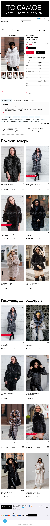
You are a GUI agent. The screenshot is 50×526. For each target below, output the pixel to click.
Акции (23, 29)
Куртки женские (24, 117)
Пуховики (35, 29)
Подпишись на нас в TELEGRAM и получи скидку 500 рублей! (12, 130)
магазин (17, 90)
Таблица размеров (29, 49)
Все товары (38, 117)
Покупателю (26, 25)
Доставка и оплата (13, 25)
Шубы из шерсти (16, 117)
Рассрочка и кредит (6, 100)
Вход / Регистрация (46, 18)
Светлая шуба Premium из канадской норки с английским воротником (33, 493)
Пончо (26, 29)
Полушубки (30, 29)
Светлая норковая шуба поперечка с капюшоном (6, 284)
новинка (2, 273)
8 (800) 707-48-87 (32, 92)
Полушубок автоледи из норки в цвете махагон (8, 234)
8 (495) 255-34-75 (32, 91)
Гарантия (6, 25)
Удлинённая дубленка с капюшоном (6, 493)
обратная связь (32, 515)
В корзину (40, 52)
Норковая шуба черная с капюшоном (31, 234)
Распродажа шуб (4, 119)
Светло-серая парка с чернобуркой (31, 345)
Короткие (43, 119)
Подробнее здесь (7, 112)
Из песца (3, 121)
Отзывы (32, 100)
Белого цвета (37, 121)
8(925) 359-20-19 (44, 506)
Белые (31, 121)
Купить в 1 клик (30, 52)
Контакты (20, 25)
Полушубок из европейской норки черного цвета (7, 185)
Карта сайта (40, 517)
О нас (2, 25)
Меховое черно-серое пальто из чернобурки (33, 185)
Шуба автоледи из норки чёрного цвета (31, 443)
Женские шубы (8, 117)
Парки (11, 29)
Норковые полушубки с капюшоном (16, 119)
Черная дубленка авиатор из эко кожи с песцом (32, 394)
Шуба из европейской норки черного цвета (32, 284)
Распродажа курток (35, 119)
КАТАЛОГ (2, 29)
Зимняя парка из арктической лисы (8, 443)
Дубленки (14, 29)
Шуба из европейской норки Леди (7, 394)
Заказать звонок (4, 21)
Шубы (9, 29)
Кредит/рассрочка (29, 44)
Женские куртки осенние (23, 121)
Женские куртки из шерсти (11, 121)
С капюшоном (27, 119)
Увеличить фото (12, 35)
